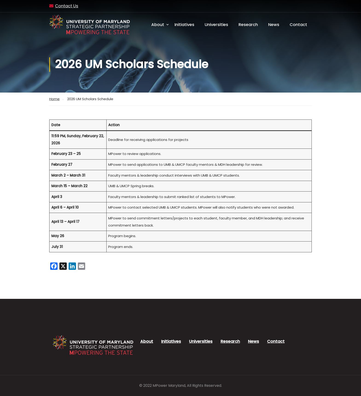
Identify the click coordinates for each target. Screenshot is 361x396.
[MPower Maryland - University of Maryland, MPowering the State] (89, 24)
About (157, 24)
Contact (298, 24)
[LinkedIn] (72, 266)
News (273, 24)
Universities (216, 24)
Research (248, 24)
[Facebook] (53, 266)
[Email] (81, 266)
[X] (63, 266)
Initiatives (184, 24)
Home (54, 98)
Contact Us (66, 6)
